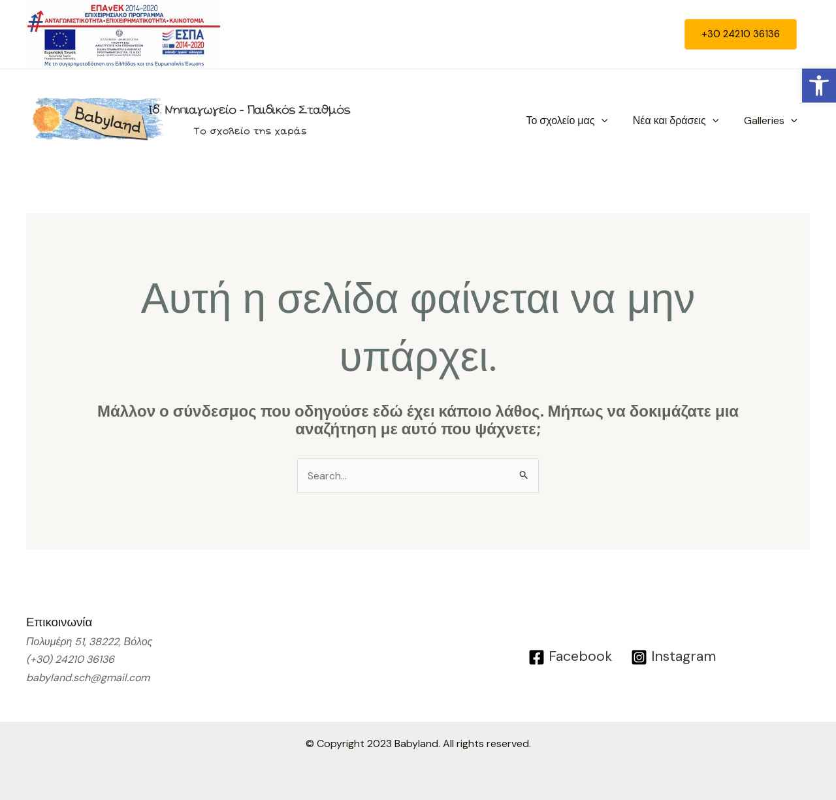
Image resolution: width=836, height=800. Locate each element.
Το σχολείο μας (578, 121)
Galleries (772, 121)
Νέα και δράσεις (682, 121)
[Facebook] (568, 657)
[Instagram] (675, 657)
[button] (819, 86)
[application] (612, 121)
